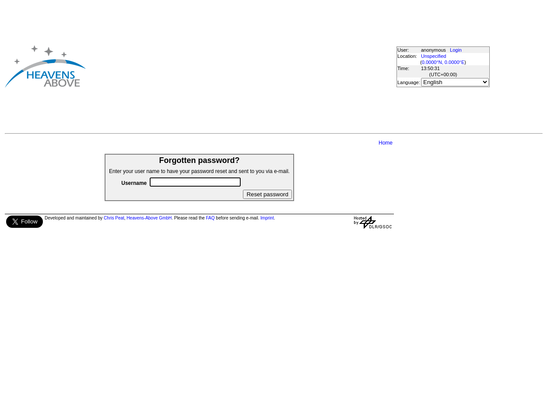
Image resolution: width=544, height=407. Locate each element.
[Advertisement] (232, 66)
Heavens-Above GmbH (149, 218)
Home (386, 143)
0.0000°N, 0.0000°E (443, 62)
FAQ (210, 218)
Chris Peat (114, 218)
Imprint (267, 218)
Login (456, 50)
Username (134, 183)
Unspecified (433, 56)
